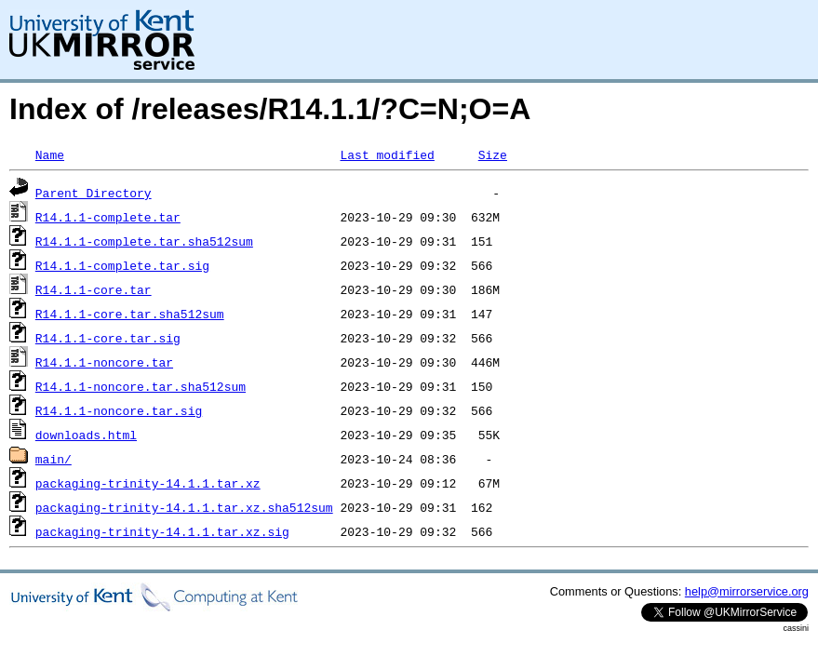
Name (49, 154)
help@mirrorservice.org (747, 591)
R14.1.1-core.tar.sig (108, 337)
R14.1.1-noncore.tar (104, 362)
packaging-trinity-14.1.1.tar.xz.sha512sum (184, 507)
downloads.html (86, 434)
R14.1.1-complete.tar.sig (122, 265)
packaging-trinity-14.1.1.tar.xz (148, 483)
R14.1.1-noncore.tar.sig (118, 410)
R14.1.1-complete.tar (108, 216)
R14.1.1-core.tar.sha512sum (129, 313)
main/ (53, 458)
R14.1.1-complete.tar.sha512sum (144, 241)
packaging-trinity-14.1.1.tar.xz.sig (162, 531)
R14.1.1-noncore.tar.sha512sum (140, 386)
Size (492, 154)
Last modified (387, 154)
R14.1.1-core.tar (93, 289)
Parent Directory (93, 192)
